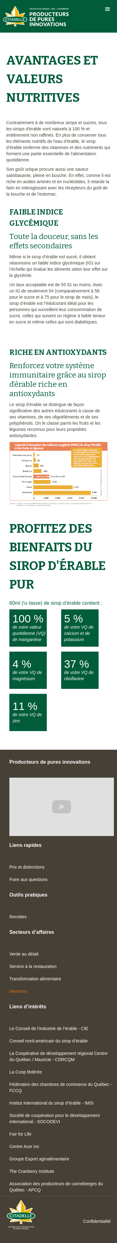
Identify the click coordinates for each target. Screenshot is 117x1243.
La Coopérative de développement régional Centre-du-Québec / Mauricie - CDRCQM (59, 1056)
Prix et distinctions (27, 867)
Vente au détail (23, 953)
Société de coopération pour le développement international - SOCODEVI (54, 1118)
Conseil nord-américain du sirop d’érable (48, 1040)
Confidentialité (97, 1221)
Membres (18, 991)
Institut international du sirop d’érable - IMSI (51, 1103)
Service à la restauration (32, 966)
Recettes (18, 916)
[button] (107, 9)
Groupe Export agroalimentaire (39, 1158)
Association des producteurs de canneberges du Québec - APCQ (56, 1186)
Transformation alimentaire (35, 978)
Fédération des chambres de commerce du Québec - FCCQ (60, 1087)
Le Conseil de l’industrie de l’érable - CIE (48, 1028)
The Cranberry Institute (31, 1171)
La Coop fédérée (25, 1071)
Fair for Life (20, 1134)
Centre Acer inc (24, 1146)
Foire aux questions (28, 879)
